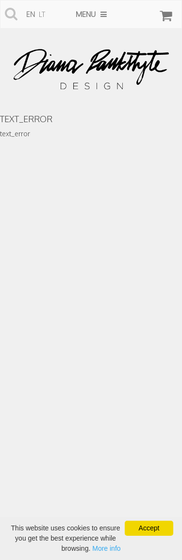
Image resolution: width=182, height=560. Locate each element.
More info (106, 548)
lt (42, 14)
